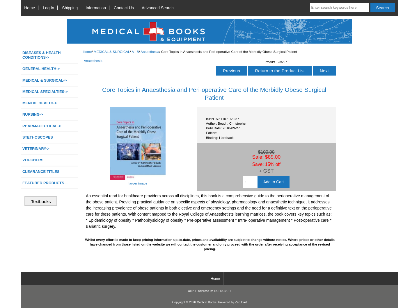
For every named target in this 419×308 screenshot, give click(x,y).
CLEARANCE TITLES (41, 171)
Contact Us (124, 8)
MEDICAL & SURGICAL (112, 51)
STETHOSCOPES (37, 137)
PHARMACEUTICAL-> (41, 126)
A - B (135, 51)
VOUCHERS (32, 160)
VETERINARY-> (35, 148)
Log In (48, 8)
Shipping (70, 8)
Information (96, 8)
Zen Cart (241, 302)
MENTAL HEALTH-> (39, 103)
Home (29, 8)
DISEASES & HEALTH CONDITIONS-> (41, 55)
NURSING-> (32, 114)
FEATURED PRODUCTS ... (45, 183)
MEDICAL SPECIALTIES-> (45, 91)
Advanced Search (158, 8)
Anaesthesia (150, 51)
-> (44, 80)
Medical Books (206, 302)
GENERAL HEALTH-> (41, 69)
